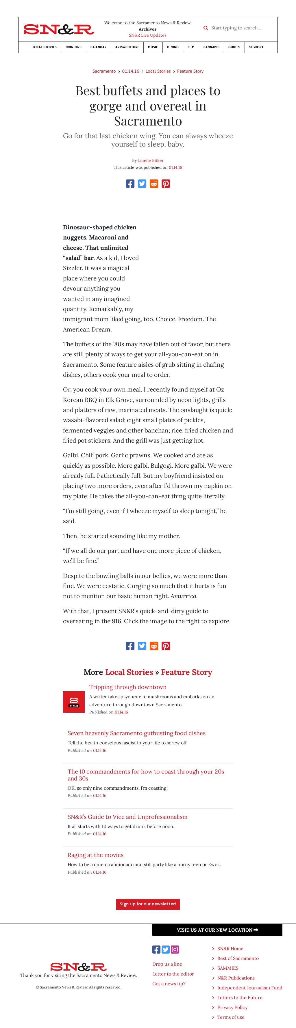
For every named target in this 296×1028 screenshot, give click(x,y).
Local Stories (45, 47)
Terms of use (231, 1017)
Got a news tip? (169, 983)
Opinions (74, 47)
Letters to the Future (239, 997)
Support (256, 47)
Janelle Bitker (151, 160)
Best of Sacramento (238, 958)
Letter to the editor (173, 974)
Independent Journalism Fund (249, 987)
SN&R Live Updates (147, 35)
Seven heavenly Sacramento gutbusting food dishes (137, 733)
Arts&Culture (127, 47)
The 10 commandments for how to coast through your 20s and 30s (146, 775)
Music (153, 47)
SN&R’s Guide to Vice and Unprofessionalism (128, 816)
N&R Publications (236, 978)
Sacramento (104, 71)
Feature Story (190, 71)
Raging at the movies (95, 854)
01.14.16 (130, 71)
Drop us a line (167, 964)
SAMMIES (227, 968)
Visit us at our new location (217, 930)
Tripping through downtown (127, 686)
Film (191, 47)
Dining (173, 47)
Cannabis (211, 47)
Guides (234, 47)
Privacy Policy (232, 1007)
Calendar (98, 47)
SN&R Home (230, 948)
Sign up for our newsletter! (148, 904)
